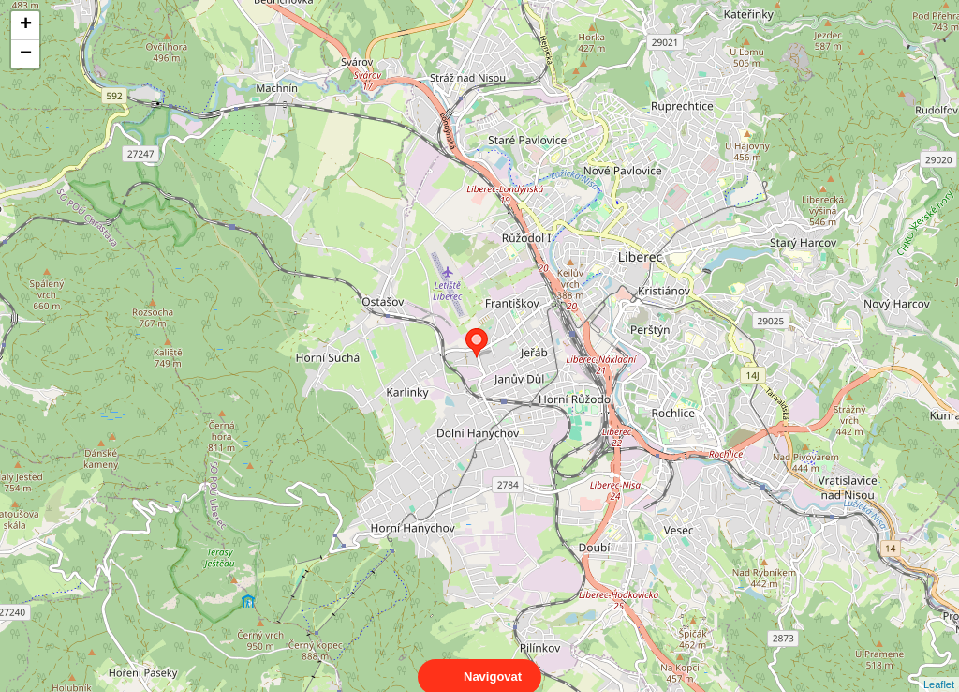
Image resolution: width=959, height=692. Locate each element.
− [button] (26, 54)
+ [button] (26, 25)
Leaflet (938, 667)
